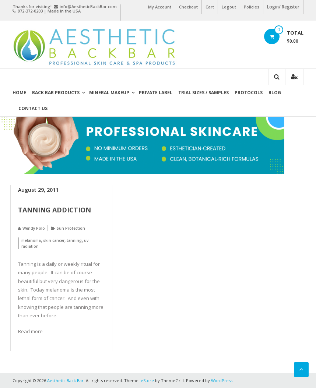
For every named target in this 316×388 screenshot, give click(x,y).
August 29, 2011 (38, 189)
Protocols (249, 92)
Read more (30, 331)
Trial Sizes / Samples (203, 92)
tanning (74, 240)
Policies (251, 7)
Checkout (188, 7)
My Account (159, 7)
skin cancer (53, 240)
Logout (229, 7)
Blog (274, 92)
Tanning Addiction (54, 209)
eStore (147, 380)
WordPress (221, 380)
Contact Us (33, 108)
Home (19, 92)
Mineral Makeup (109, 92)
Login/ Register (283, 7)
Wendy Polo (33, 228)
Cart (210, 7)
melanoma (31, 240)
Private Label (155, 92)
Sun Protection (71, 228)
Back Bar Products (56, 92)
